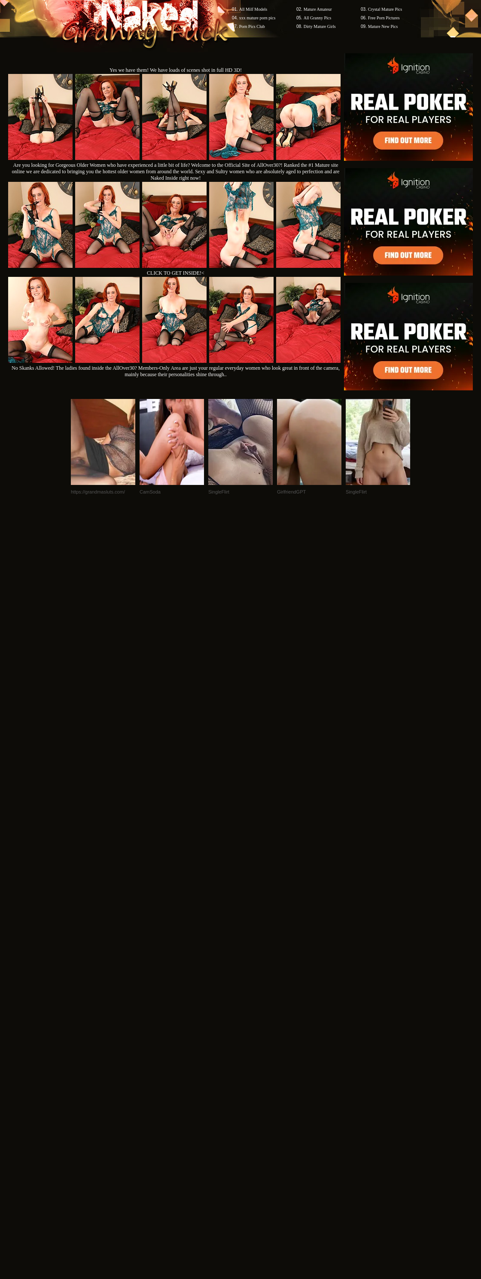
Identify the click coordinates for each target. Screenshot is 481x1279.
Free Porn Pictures (384, 17)
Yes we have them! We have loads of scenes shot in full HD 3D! (176, 70)
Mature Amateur (318, 9)
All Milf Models (253, 9)
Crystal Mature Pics (385, 9)
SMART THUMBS (255, 1115)
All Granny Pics (317, 17)
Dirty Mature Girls (320, 26)
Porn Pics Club (252, 26)
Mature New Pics (383, 26)
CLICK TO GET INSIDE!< (175, 273)
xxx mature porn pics (257, 17)
